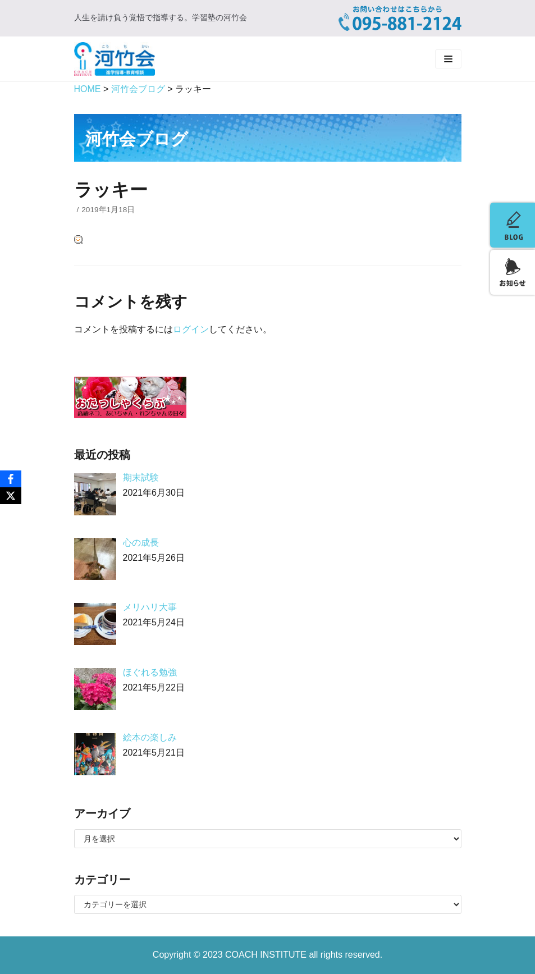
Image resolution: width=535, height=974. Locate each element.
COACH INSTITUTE (267, 954)
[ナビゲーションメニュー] (448, 58)
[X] (10, 495)
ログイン (191, 329)
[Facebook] (10, 478)
